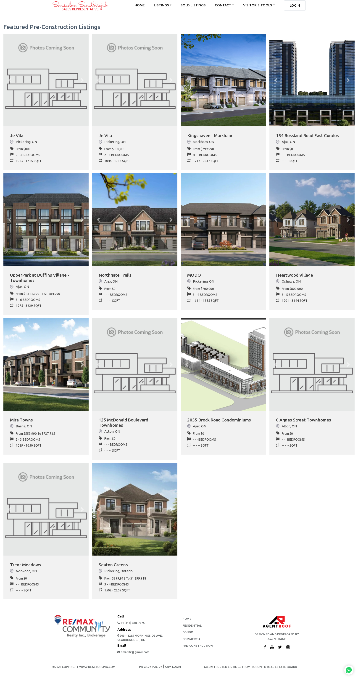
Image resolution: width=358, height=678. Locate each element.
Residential (192, 627)
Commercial (192, 640)
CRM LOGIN (173, 668)
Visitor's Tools (257, 5)
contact (223, 5)
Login (295, 6)
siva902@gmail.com (133, 653)
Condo (187, 634)
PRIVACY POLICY (150, 668)
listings (161, 5)
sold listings (193, 5)
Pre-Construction (197, 647)
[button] (9, 80)
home (140, 5)
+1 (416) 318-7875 (131, 624)
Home (186, 620)
